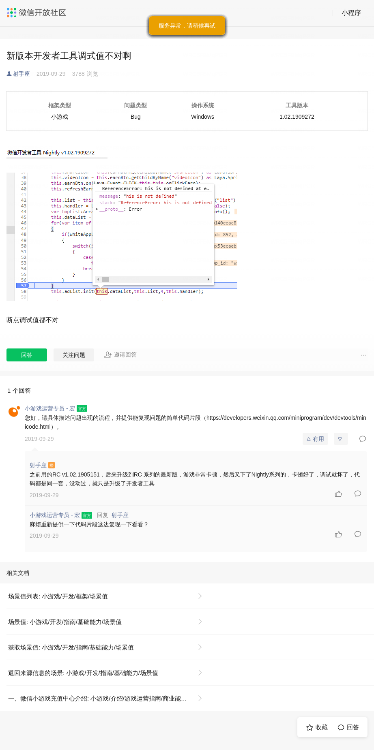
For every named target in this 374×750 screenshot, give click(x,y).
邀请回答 (120, 354)
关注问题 (73, 355)
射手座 (21, 74)
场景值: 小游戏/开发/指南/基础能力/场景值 (65, 621)
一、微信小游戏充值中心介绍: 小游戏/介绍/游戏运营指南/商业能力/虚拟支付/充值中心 (108, 698)
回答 (26, 355)
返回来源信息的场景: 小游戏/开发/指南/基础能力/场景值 (83, 672)
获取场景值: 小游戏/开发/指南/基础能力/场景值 (71, 647)
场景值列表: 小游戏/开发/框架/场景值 (58, 596)
